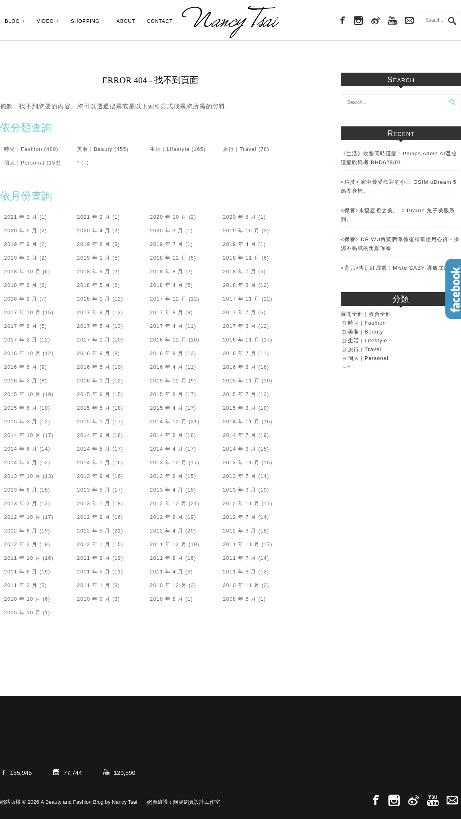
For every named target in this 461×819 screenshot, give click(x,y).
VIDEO (45, 21)
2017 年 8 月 (167, 312)
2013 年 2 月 (21, 503)
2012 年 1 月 (94, 544)
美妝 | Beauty (95, 149)
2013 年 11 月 (241, 462)
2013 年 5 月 (94, 490)
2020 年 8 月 (240, 217)
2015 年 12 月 (168, 381)
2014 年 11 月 (241, 422)
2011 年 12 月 (168, 544)
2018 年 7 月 (240, 271)
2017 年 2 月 (21, 340)
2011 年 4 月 (167, 572)
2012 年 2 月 (21, 544)
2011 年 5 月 (94, 572)
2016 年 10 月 (22, 353)
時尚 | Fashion (23, 149)
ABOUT (126, 21)
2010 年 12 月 (168, 585)
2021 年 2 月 (94, 217)
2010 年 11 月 (241, 585)
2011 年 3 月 (240, 572)
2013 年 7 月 (240, 476)
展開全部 (352, 314)
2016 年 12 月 (168, 340)
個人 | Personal (24, 163)
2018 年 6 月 (21, 285)
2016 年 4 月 (167, 367)
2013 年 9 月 (94, 476)
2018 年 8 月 (167, 271)
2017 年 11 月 (241, 299)
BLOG (12, 21)
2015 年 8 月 (167, 394)
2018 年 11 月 (241, 258)
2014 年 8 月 (167, 435)
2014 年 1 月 (94, 462)
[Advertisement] (401, 508)
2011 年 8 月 (167, 558)
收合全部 (380, 314)
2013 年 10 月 (22, 476)
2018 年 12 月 (168, 258)
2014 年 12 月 (168, 422)
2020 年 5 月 (21, 231)
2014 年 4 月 (167, 449)
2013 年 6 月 (21, 490)
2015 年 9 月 (94, 394)
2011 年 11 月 (241, 544)
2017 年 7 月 (240, 312)
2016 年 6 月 (21, 367)
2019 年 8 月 (94, 244)
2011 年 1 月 (94, 585)
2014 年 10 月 (22, 435)
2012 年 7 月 (240, 517)
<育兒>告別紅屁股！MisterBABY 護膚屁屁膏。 (401, 268)
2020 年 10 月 (168, 217)
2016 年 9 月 (94, 353)
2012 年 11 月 (241, 503)
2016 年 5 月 (94, 367)
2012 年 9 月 (94, 517)
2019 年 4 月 (240, 244)
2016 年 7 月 (240, 353)
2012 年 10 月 (22, 517)
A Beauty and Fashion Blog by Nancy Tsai (230, 22)
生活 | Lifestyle (170, 149)
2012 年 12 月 (168, 503)
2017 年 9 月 (94, 312)
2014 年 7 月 (240, 435)
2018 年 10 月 (22, 271)
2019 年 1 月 (94, 258)
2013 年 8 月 (167, 476)
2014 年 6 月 (21, 449)
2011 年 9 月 (94, 558)
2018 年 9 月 (94, 271)
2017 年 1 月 (94, 340)
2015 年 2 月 (21, 422)
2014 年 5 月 (94, 449)
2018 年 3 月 (240, 285)
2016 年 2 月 (21, 381)
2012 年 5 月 (94, 531)
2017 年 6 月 (21, 326)
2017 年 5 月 (94, 326)
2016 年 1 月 (94, 381)
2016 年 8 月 (167, 353)
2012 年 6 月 (21, 531)
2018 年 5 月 (94, 285)
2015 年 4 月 (167, 408)
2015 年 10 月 (22, 394)
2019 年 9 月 (21, 244)
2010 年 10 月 (22, 599)
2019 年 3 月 (21, 258)
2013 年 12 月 (168, 462)
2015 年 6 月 (21, 408)
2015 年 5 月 (94, 408)
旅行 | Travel (240, 149)
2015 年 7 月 (240, 394)
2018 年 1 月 (94, 299)
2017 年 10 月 (22, 312)
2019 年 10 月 (241, 231)
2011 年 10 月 (22, 558)
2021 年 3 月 (21, 217)
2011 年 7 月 (240, 558)
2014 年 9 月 (94, 435)
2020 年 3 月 (167, 231)
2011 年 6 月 (21, 572)
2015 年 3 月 (240, 408)
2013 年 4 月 (167, 490)
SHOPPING (85, 21)
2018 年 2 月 (21, 299)
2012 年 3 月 (240, 531)
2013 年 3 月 (240, 490)
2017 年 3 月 (240, 326)
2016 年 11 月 (241, 340)
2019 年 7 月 (167, 244)
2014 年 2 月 (21, 462)
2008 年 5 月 (240, 599)
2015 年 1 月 (94, 422)
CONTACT (160, 21)
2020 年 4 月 (94, 231)
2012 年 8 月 (167, 517)
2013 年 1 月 (94, 503)
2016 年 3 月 (240, 367)
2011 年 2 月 (21, 585)
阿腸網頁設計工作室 (196, 802)
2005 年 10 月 (22, 613)
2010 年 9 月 (94, 599)
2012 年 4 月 (167, 531)
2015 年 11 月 (241, 381)
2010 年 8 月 (167, 599)
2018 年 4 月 (167, 285)
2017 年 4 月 (167, 326)
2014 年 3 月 (240, 449)
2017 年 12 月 (168, 299)
